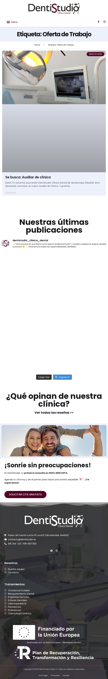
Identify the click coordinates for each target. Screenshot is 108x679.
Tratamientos (14, 584)
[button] (12, 22)
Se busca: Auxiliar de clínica (28, 177)
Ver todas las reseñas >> (54, 412)
